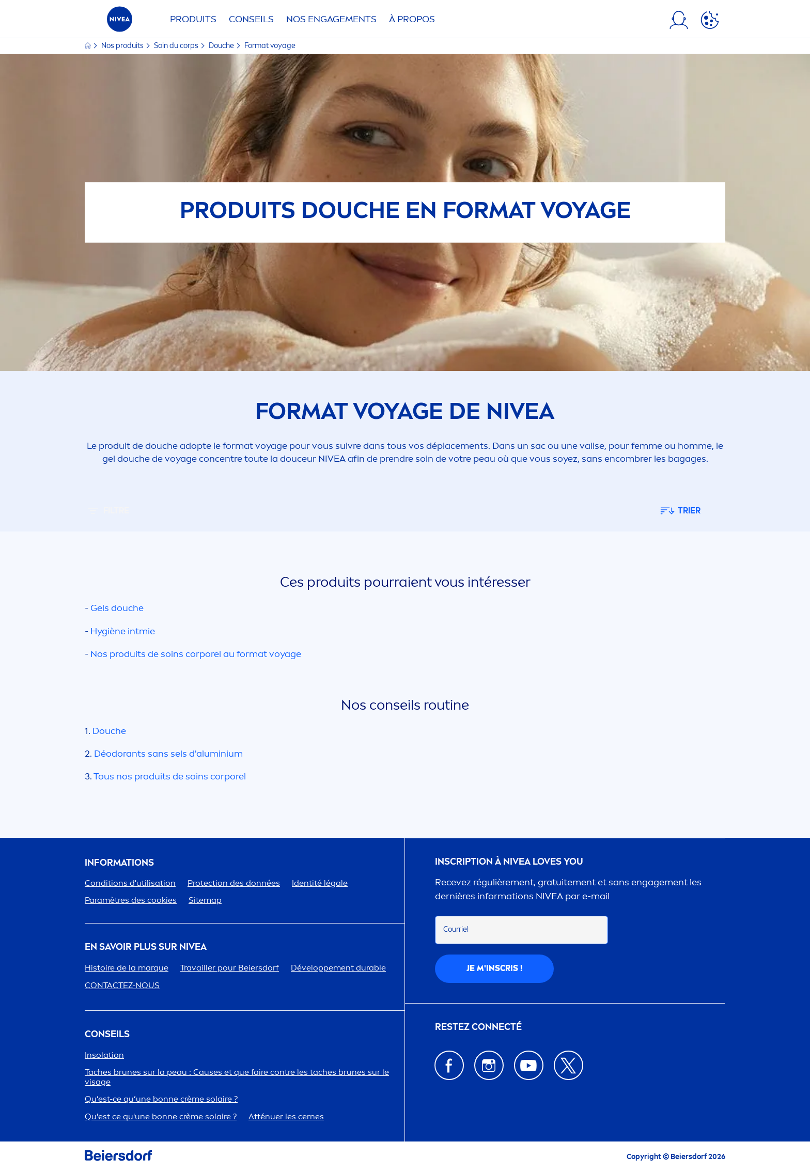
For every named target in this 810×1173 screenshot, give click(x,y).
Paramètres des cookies (131, 900)
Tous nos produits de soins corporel (170, 776)
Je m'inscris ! (494, 968)
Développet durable (338, 968)
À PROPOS (412, 19)
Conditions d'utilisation (130, 883)
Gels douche (117, 608)
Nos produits (123, 45)
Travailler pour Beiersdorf (229, 968)
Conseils (251, 19)
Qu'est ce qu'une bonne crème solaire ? (161, 1116)
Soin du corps (177, 45)
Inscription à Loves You (509, 861)
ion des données (234, 883)
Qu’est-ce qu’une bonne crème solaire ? (161, 1099)
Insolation (104, 1055)
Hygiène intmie (122, 631)
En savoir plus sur (146, 947)
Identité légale (320, 883)
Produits (193, 19)
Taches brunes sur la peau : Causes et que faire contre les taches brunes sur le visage (237, 1077)
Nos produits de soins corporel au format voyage (195, 654)
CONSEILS (107, 1034)
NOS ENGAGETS (331, 19)
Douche (222, 45)
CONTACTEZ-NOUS (122, 985)
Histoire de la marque (126, 968)
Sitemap (205, 900)
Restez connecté (478, 1027)
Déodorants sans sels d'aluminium (168, 753)
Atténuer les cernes (286, 1116)
